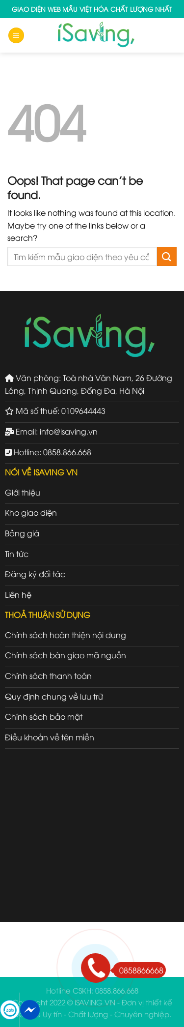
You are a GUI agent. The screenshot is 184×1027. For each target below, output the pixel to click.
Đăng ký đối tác (35, 573)
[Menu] (16, 36)
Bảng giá (22, 533)
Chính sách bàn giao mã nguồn (65, 654)
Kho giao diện (31, 512)
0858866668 (138, 970)
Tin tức (16, 553)
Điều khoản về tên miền (49, 737)
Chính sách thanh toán (48, 675)
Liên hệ (18, 594)
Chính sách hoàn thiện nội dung (65, 634)
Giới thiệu (22, 492)
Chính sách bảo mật (43, 716)
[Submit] (167, 256)
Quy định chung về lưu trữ (54, 696)
